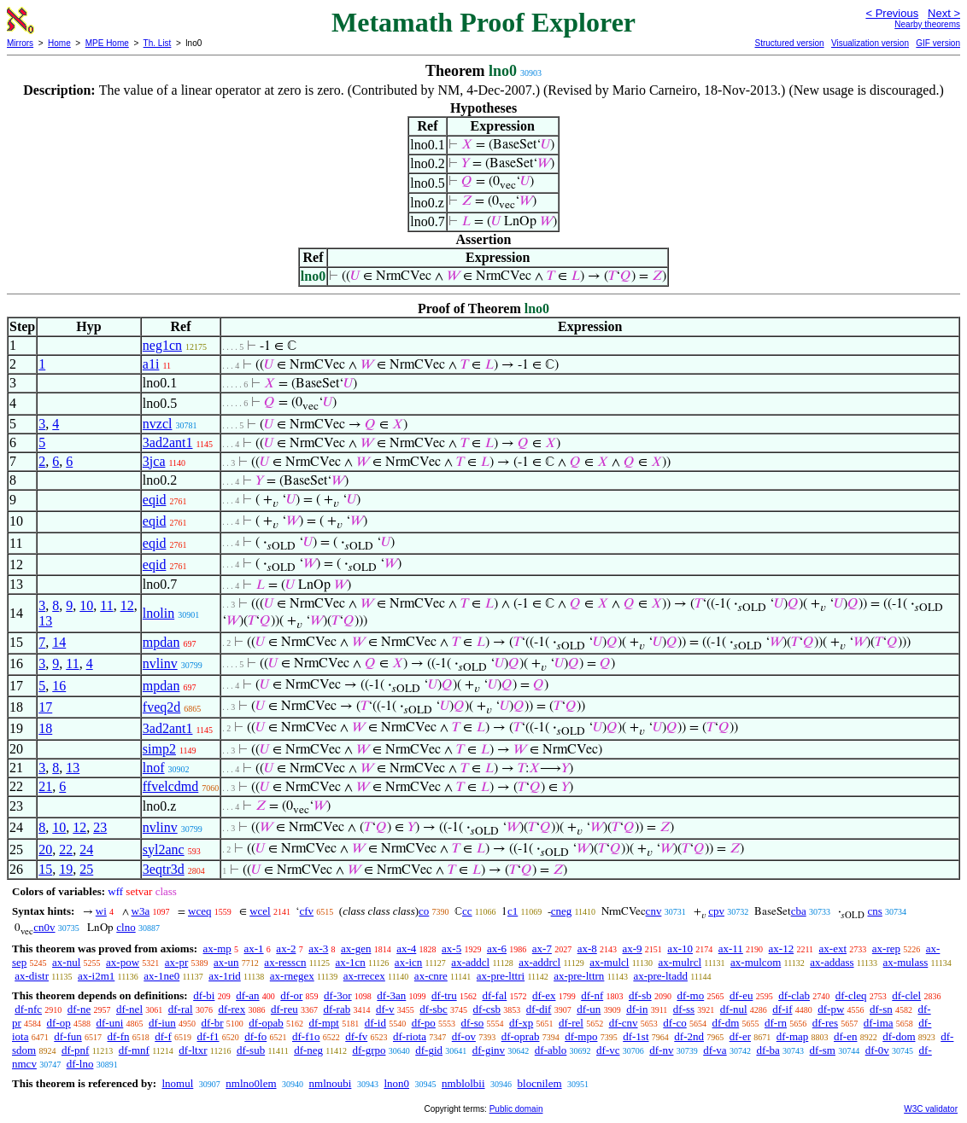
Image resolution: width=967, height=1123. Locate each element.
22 (66, 849)
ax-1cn (350, 962)
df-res (825, 1022)
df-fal (494, 995)
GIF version (938, 43)
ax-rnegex (292, 975)
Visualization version (870, 43)
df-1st (635, 1036)
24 (86, 849)
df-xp (521, 1022)
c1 (512, 911)
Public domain (516, 1109)
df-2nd (689, 1036)
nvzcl (158, 423)
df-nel (129, 1009)
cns (874, 911)
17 (45, 707)
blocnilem (540, 1083)
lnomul (177, 1083)
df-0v (877, 1050)
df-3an (391, 995)
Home (59, 43)
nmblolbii (463, 1083)
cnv (654, 911)
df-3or (338, 995)
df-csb (487, 1009)
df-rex (231, 1009)
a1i (151, 364)
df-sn (881, 1009)
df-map (793, 1036)
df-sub (251, 1050)
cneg (561, 911)
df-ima (879, 1022)
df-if (782, 1009)
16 (59, 685)
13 (45, 621)
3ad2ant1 (168, 442)
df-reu (284, 1009)
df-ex (543, 995)
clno (125, 927)
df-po (424, 1022)
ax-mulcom (755, 962)
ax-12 (781, 948)
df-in (637, 1009)
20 (45, 849)
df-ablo (551, 1050)
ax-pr (176, 962)
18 (45, 728)
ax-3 (318, 948)
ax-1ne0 (161, 975)
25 (86, 869)
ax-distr (32, 975)
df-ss (683, 1009)
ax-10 (680, 948)
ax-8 (587, 948)
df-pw (831, 1009)
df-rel (571, 1022)
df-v (385, 1009)
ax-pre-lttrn (579, 975)
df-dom (898, 1036)
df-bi (203, 995)
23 (100, 827)
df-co (674, 1022)
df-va (714, 1050)
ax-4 (406, 948)
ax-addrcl (539, 962)
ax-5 (451, 948)
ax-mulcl (609, 962)
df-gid (428, 1050)
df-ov (464, 1036)
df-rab (336, 1009)
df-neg (308, 1050)
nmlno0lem (251, 1083)
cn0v (44, 927)
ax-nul (66, 962)
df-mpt (324, 1022)
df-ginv (488, 1050)
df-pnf (76, 1050)
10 (86, 605)
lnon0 (396, 1083)
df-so (472, 1022)
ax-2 (286, 948)
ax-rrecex (364, 975)
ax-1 (254, 948)
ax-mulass (906, 962)
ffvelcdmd (170, 786)
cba (798, 911)
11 (106, 605)
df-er (740, 1036)
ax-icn (408, 962)
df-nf (592, 995)
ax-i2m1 (96, 975)
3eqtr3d (164, 869)
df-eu (741, 995)
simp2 (159, 749)
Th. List (158, 43)
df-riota (409, 1036)
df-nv (661, 1050)
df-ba (767, 1050)
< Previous (891, 13)
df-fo (255, 1036)
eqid (155, 499)
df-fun (68, 1036)
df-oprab (520, 1036)
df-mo (690, 995)
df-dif (539, 1009)
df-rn (776, 1022)
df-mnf (134, 1050)
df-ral (180, 1009)
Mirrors (20, 43)
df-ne (79, 1009)
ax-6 (497, 948)
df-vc (607, 1050)
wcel (260, 911)
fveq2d (161, 707)
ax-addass (831, 962)
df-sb (640, 995)
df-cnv (623, 1022)
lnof (154, 767)
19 (66, 869)
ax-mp (217, 948)
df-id (375, 1022)
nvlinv (160, 663)
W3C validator (931, 1109)
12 (127, 605)
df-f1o (306, 1036)
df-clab (794, 995)
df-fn (119, 1036)
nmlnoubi (330, 1083)
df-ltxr (193, 1050)
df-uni (110, 1022)
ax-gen (356, 948)
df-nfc (28, 1009)
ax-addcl (470, 962)
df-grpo (368, 1050)
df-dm (726, 1022)
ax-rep (886, 948)
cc (467, 911)
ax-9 (632, 948)
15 (45, 869)
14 (59, 642)
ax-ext (833, 948)
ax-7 (542, 948)
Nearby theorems (927, 24)
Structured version (788, 43)
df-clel (906, 995)
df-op (59, 1022)
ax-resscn (285, 962)
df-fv (356, 1036)
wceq (199, 911)
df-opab (266, 1022)
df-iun (162, 1022)
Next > (944, 13)
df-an (247, 995)
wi (101, 911)
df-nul (733, 1009)
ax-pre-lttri (501, 975)
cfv (306, 911)
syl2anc (164, 849)
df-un (589, 1009)
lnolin (158, 613)
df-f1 (208, 1036)
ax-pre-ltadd (660, 975)
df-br (213, 1022)
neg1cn (162, 345)
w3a (141, 911)
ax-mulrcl (679, 962)
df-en (845, 1036)
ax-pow (122, 962)
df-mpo (581, 1036)
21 (45, 786)
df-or (291, 995)
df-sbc (433, 1009)
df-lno (80, 1063)
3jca (154, 461)
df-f (163, 1036)
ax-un (226, 962)
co (424, 911)
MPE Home (107, 43)
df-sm (822, 1050)
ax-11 (730, 948)
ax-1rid (224, 975)
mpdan (161, 642)
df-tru (444, 995)
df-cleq (851, 995)
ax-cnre (431, 975)
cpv (716, 911)
